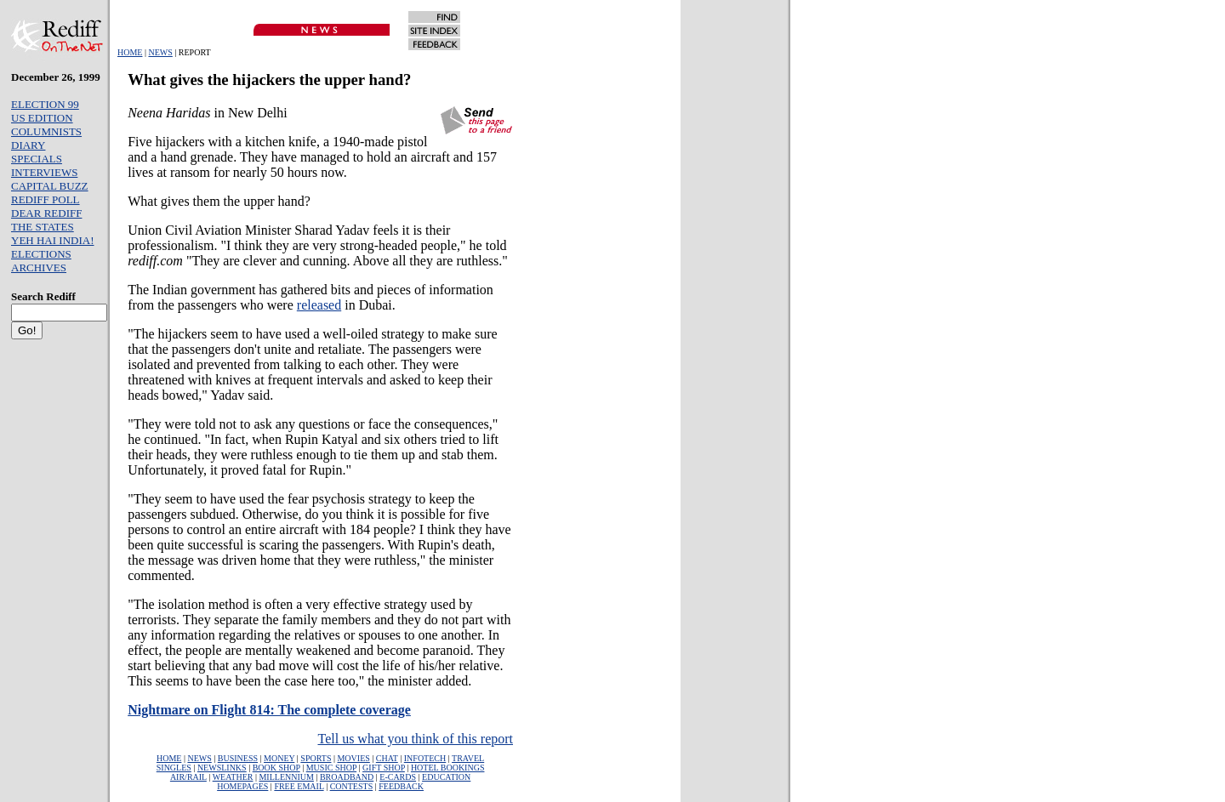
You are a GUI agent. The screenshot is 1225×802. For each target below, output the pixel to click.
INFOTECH (425, 758)
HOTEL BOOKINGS (448, 767)
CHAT (387, 758)
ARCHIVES (38, 267)
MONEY (279, 758)
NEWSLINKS (222, 767)
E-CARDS (397, 777)
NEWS (160, 52)
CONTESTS (351, 786)
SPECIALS (36, 158)
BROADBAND (346, 777)
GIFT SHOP (383, 767)
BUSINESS (238, 758)
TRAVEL (468, 758)
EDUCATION (446, 777)
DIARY (28, 145)
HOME (129, 52)
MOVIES (353, 758)
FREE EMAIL (298, 786)
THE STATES (42, 226)
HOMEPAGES (242, 786)
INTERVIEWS (44, 172)
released (319, 305)
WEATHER (233, 777)
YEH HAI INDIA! (52, 240)
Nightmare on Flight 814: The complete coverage (269, 709)
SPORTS (315, 758)
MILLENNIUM (286, 777)
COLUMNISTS (46, 131)
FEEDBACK (401, 786)
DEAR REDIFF (46, 213)
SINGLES (174, 767)
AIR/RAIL (188, 777)
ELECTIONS (41, 253)
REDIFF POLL (45, 199)
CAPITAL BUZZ (49, 185)
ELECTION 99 (45, 104)
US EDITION (42, 117)
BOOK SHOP (276, 767)
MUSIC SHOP (331, 767)
